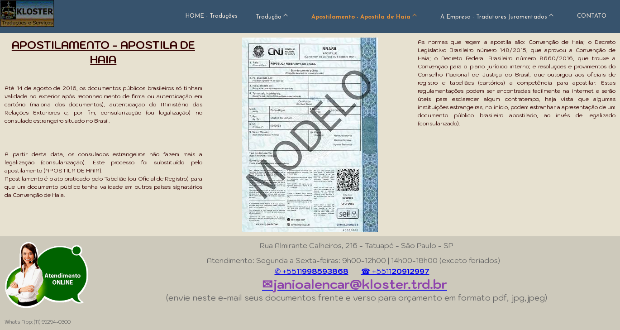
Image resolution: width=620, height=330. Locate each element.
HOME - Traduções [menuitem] (211, 16)
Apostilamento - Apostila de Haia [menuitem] (360, 17)
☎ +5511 (395, 271)
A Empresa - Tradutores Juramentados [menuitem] (493, 17)
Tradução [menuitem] (268, 17)
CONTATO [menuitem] (591, 16)
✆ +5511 (311, 271)
